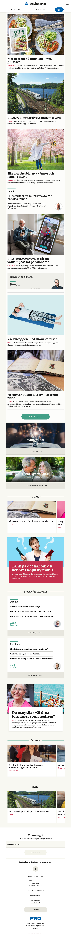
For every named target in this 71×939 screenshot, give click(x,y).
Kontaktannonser (20, 10)
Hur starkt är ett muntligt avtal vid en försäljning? (32, 616)
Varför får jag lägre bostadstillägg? (25, 653)
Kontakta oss (36, 862)
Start (10, 10)
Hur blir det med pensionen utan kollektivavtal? (31, 658)
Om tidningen (24, 862)
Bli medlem (35, 910)
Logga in (59, 10)
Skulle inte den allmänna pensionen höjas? (29, 648)
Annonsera (46, 862)
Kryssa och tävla (35, 10)
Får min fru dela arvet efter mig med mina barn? (31, 611)
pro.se (35, 928)
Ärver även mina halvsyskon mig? (25, 606)
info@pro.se (35, 902)
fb (35, 869)
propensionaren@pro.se (35, 890)
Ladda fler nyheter (35, 417)
